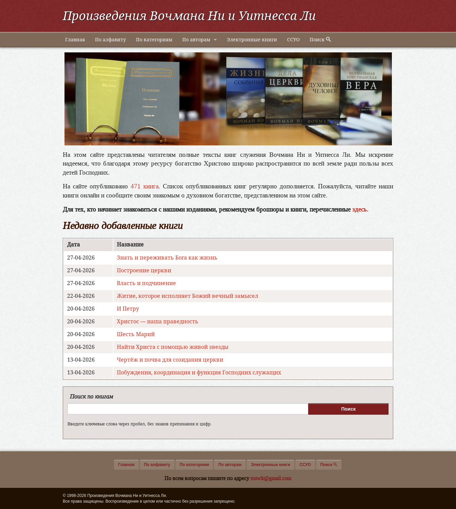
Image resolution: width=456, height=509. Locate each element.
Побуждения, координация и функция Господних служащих (199, 372)
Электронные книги (252, 39)
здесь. (360, 209)
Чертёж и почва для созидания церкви (170, 360)
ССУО (293, 39)
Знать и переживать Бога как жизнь (167, 257)
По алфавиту (110, 39)
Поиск (320, 39)
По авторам (196, 39)
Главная (75, 39)
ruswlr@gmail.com (270, 478)
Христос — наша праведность (157, 321)
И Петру (128, 309)
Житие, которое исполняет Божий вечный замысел (187, 296)
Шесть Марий (136, 334)
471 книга (144, 186)
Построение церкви (144, 270)
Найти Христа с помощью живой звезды (172, 347)
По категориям (154, 39)
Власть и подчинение (146, 283)
